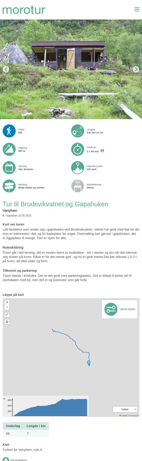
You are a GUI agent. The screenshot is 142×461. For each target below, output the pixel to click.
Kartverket (134, 416)
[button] (89, 363)
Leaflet (123, 416)
